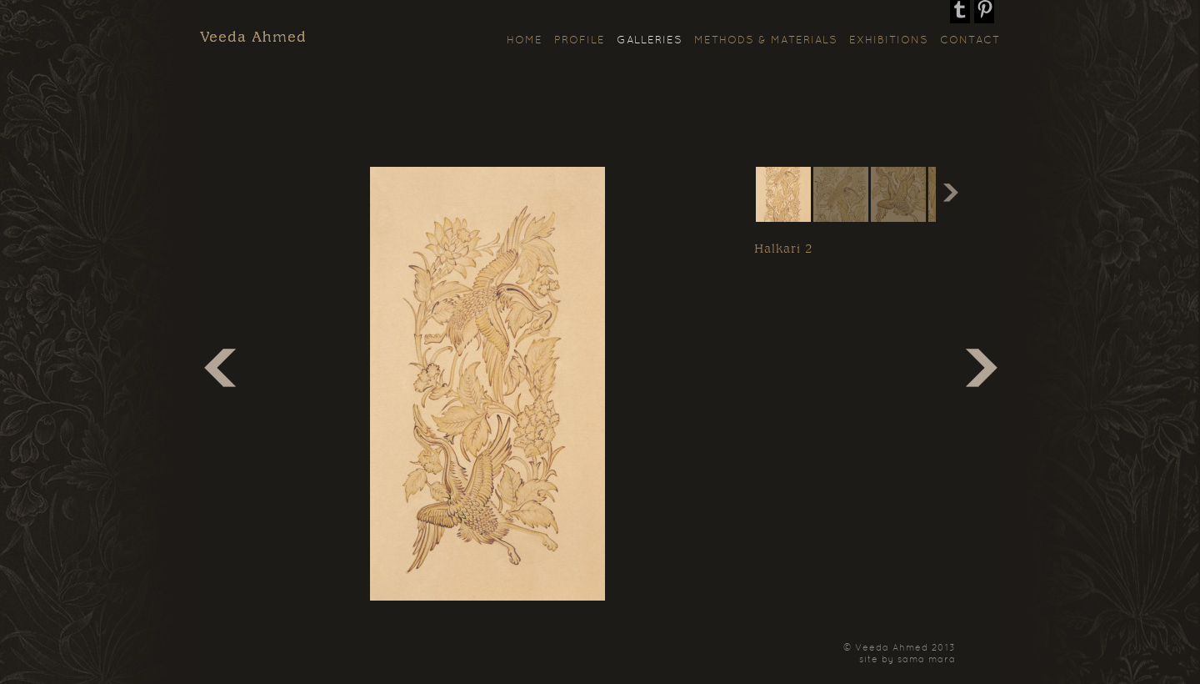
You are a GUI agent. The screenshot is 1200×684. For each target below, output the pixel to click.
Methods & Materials (766, 41)
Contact (970, 41)
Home (524, 41)
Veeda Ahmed (253, 37)
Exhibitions (888, 41)
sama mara (927, 660)
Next (948, 194)
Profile (579, 41)
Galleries (649, 41)
